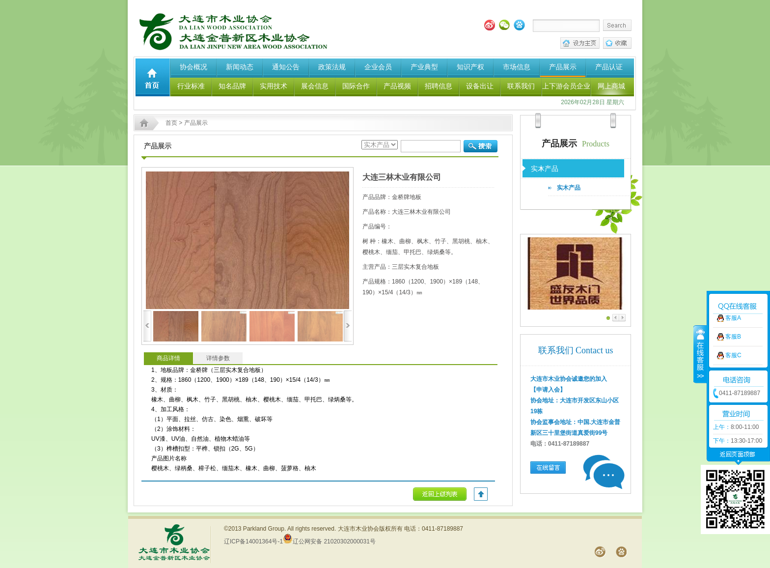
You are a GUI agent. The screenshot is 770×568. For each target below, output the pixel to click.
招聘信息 (438, 86)
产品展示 (563, 67)
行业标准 (191, 86)
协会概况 (193, 67)
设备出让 (480, 86)
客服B (733, 311)
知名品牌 (232, 86)
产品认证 (609, 67)
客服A (733, 292)
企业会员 (378, 67)
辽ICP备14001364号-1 (253, 541)
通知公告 (286, 67)
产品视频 (397, 86)
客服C (733, 330)
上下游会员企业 (566, 86)
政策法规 (332, 67)
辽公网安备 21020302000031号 (329, 541)
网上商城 (611, 86)
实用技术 (273, 86)
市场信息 (516, 67)
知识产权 (470, 67)
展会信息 (315, 86)
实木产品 (568, 187)
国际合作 (356, 86)
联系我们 (521, 86)
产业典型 (424, 67)
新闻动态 (239, 67)
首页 (171, 122)
